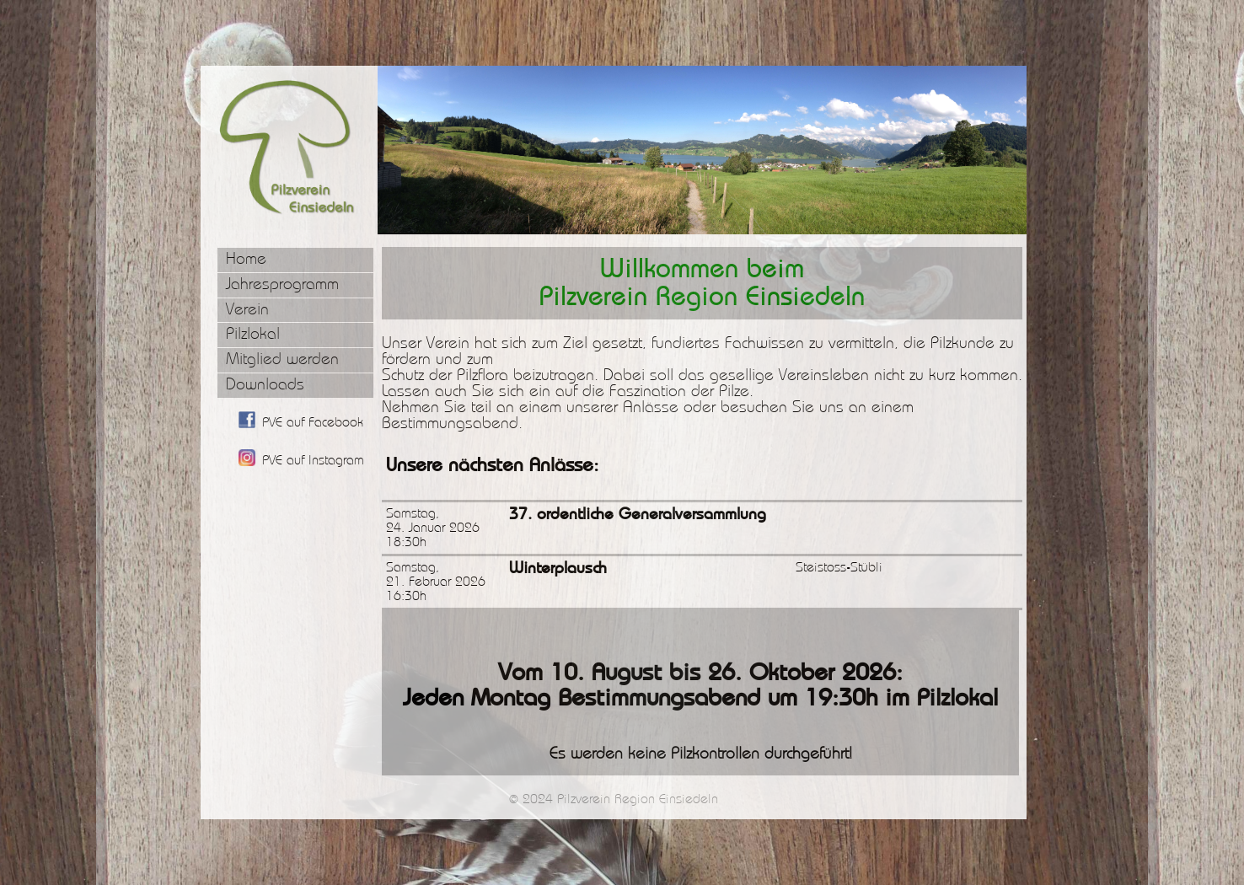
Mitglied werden (282, 359)
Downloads (265, 385)
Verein (247, 310)
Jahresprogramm (282, 284)
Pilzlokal (253, 334)
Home (246, 259)
